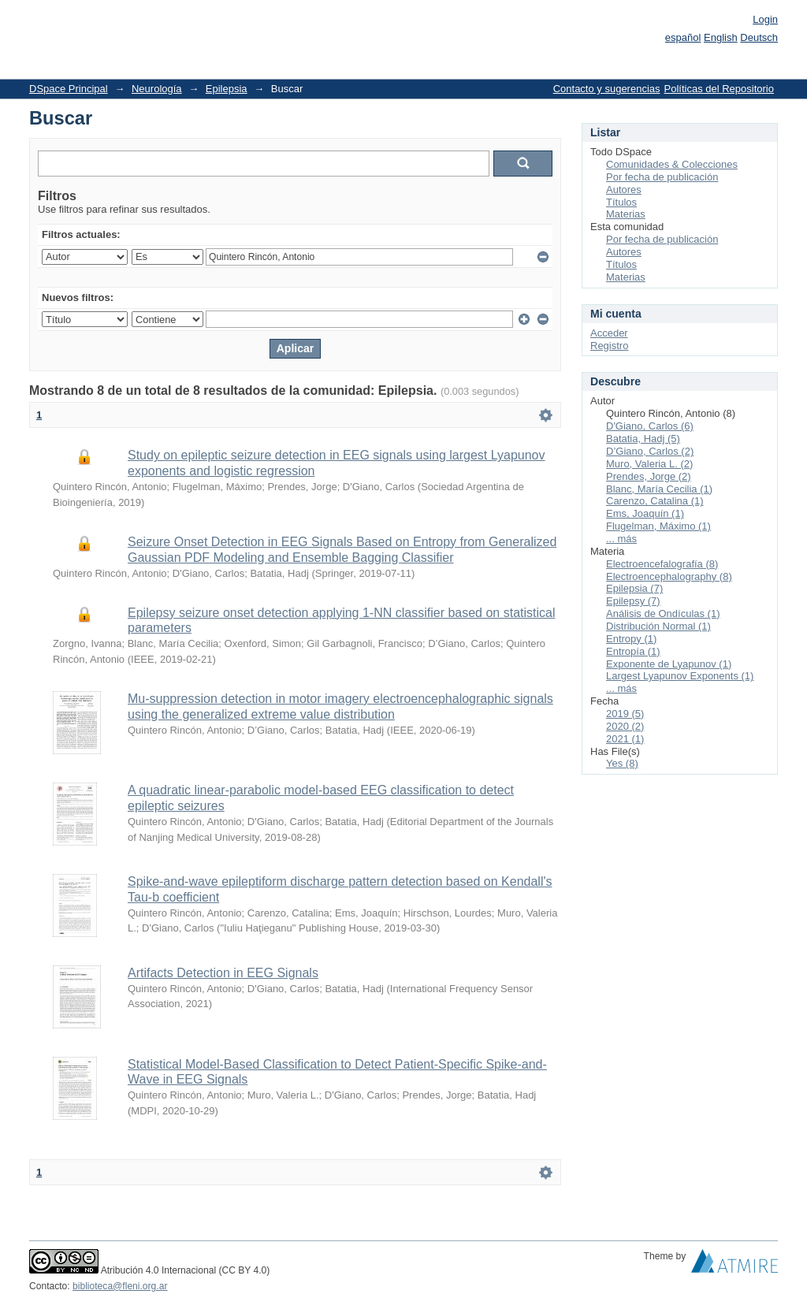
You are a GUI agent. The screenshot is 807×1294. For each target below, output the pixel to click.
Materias (625, 214)
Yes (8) (622, 763)
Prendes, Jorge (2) (648, 476)
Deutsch (759, 37)
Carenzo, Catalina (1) (655, 501)
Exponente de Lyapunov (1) (668, 664)
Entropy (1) (631, 639)
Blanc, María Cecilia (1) (659, 489)
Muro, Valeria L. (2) (649, 464)
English (721, 37)
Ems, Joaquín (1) (645, 513)
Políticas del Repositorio (719, 89)
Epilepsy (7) (633, 601)
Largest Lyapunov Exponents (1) (679, 676)
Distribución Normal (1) (658, 626)
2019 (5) (625, 714)
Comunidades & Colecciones (672, 164)
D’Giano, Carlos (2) (650, 451)
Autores (624, 189)
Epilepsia (226, 89)
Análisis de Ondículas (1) (663, 613)
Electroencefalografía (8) (662, 564)
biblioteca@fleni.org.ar (120, 1286)
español (683, 37)
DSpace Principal (68, 89)
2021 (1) (625, 739)
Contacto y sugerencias (606, 89)
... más (621, 539)
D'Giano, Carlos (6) (650, 426)
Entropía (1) (633, 651)
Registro (609, 345)
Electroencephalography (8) (669, 576)
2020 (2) (625, 726)
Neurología (157, 89)
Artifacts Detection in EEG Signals (223, 973)
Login (765, 19)
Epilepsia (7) (634, 588)
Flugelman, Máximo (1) (658, 526)
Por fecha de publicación (662, 177)
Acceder (609, 333)
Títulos (621, 202)
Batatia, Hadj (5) (643, 438)
